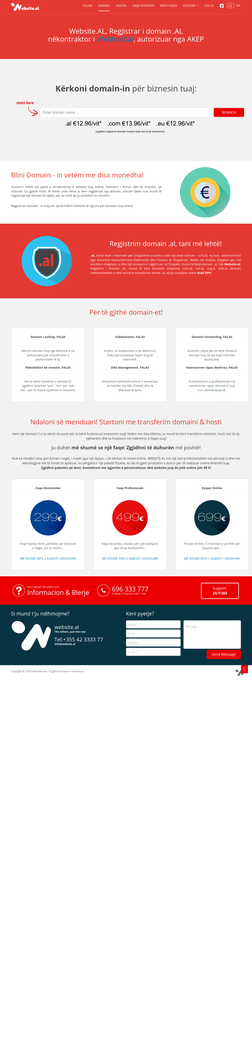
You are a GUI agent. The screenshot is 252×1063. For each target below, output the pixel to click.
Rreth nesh (168, 5)
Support (220, 590)
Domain (104, 5)
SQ (230, 5)
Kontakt (190, 5)
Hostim (121, 5)
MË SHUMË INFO (32, 558)
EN (238, 5)
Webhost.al (115, 39)
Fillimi (87, 5)
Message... (212, 634)
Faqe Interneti (143, 5)
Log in (209, 5)
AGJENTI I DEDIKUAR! (61, 558)
